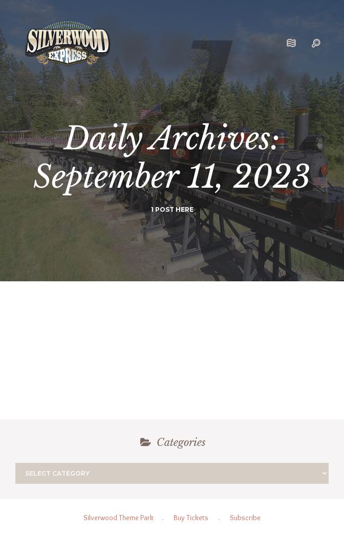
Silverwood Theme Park (118, 517)
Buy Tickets (191, 517)
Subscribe (245, 517)
